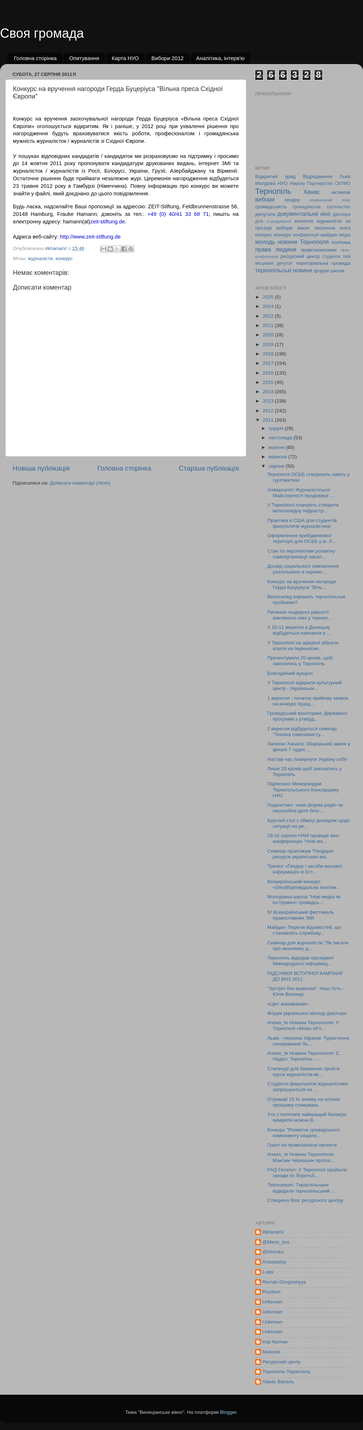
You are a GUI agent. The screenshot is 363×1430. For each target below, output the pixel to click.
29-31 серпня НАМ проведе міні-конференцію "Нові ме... (303, 838)
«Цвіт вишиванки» (287, 1004)
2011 (269, 420)
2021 (269, 325)
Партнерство (320, 183)
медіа (344, 234)
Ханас (311, 192)
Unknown (272, 1301)
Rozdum (271, 1291)
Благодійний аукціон (290, 673)
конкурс (64, 258)
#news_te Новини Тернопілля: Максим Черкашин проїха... (301, 1157)
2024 (269, 306)
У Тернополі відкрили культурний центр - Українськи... (304, 685)
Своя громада (42, 33)
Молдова (265, 183)
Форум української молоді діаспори (306, 1013)
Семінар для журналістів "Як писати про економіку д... (307, 945)
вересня (278, 456)
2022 (269, 316)
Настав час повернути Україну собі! (307, 759)
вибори (265, 199)
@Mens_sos (275, 1242)
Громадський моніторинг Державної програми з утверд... (307, 716)
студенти (331, 256)
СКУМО (342, 183)
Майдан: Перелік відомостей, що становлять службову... (304, 930)
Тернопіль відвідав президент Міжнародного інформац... (300, 960)
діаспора (341, 214)
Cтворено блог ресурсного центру (305, 1200)
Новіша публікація (41, 468)
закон (303, 228)
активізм (340, 192)
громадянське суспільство (321, 206)
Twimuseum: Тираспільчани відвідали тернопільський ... (301, 1187)
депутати (265, 214)
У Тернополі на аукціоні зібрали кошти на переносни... (302, 645)
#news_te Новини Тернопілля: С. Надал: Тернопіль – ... (304, 1056)
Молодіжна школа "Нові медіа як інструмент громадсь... (304, 899)
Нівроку (297, 183)
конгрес (263, 234)
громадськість (270, 206)
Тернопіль (273, 191)
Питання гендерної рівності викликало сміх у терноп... (299, 615)
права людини (275, 249)
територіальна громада (323, 263)
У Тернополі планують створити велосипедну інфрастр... (303, 507)
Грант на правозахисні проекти (302, 1145)
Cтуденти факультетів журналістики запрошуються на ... (307, 1086)
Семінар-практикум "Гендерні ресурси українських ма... (300, 853)
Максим (271, 1351)
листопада (281, 437)
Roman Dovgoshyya (284, 1282)
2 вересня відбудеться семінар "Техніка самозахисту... (302, 731)
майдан (329, 234)
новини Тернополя (303, 242)
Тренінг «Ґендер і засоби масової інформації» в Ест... (304, 869)
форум (321, 270)
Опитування (84, 58)
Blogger (228, 1412)
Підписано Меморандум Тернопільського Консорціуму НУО (303, 789)
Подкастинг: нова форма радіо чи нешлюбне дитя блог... (305, 807)
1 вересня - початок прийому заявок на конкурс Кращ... (307, 701)
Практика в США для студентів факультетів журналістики (302, 523)
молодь (265, 242)
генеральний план (329, 200)
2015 (269, 382)
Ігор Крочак (275, 1341)
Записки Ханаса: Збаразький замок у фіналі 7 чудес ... (308, 746)
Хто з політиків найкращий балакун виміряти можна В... (306, 1117)
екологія (303, 221)
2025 (269, 297)
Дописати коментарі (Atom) (80, 483)
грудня (276, 428)
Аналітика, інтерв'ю (220, 58)
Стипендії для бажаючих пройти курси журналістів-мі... (303, 1071)
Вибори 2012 (167, 58)
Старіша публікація (209, 468)
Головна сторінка (35, 58)
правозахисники (319, 250)
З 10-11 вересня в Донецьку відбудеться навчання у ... (299, 630)
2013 (269, 401)
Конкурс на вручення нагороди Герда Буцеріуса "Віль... (301, 584)
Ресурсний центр (281, 1362)
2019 (269, 344)
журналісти (40, 258)
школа (337, 270)
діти (259, 221)
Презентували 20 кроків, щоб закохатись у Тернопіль (300, 660)
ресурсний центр (300, 256)
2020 (269, 334)
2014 (269, 391)
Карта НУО (125, 58)
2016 (269, 373)
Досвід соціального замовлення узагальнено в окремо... (303, 569)
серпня (277, 466)
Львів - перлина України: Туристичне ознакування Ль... (308, 1041)
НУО (282, 183)
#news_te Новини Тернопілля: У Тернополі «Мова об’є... (303, 1025)
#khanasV (273, 1232)
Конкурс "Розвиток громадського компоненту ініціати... (303, 1132)
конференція (306, 234)
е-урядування (279, 221)
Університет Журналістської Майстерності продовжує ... (300, 492)
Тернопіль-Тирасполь (286, 1371)
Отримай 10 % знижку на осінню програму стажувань (303, 1102)
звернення (324, 228)
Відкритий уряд (275, 176)
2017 (269, 363)
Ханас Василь (278, 1381)
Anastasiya (274, 1262)
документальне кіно (304, 213)
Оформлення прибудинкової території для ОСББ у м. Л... (301, 538)
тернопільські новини (283, 270)
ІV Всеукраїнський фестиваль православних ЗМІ (300, 915)
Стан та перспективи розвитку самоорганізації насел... (301, 553)
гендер (292, 200)
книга (345, 228)
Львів (345, 176)
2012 (269, 410)
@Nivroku (273, 1251)
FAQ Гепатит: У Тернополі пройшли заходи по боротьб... (307, 1172)
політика (340, 242)
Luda (267, 1272)
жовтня (277, 447)
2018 (269, 354)
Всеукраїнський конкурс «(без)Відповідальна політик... (303, 884)
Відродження (317, 176)
